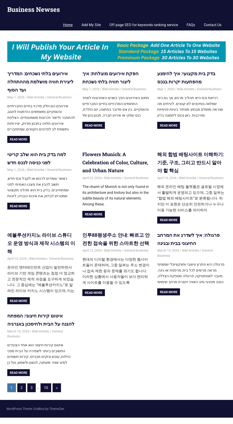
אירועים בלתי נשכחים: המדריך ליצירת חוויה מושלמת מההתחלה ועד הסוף (39, 81)
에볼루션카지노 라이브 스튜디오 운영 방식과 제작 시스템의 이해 (41, 242)
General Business (59, 96)
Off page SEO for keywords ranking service (143, 25)
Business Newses (33, 9)
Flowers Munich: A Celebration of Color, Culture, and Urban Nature (113, 161)
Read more (18, 139)
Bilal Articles (35, 96)
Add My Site (91, 25)
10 (46, 394)
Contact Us (212, 25)
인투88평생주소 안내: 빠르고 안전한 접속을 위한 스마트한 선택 (114, 242)
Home (68, 25)
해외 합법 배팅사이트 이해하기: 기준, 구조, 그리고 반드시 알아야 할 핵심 (189, 161)
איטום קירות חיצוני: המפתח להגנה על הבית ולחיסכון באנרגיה (35, 322)
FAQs (191, 25)
